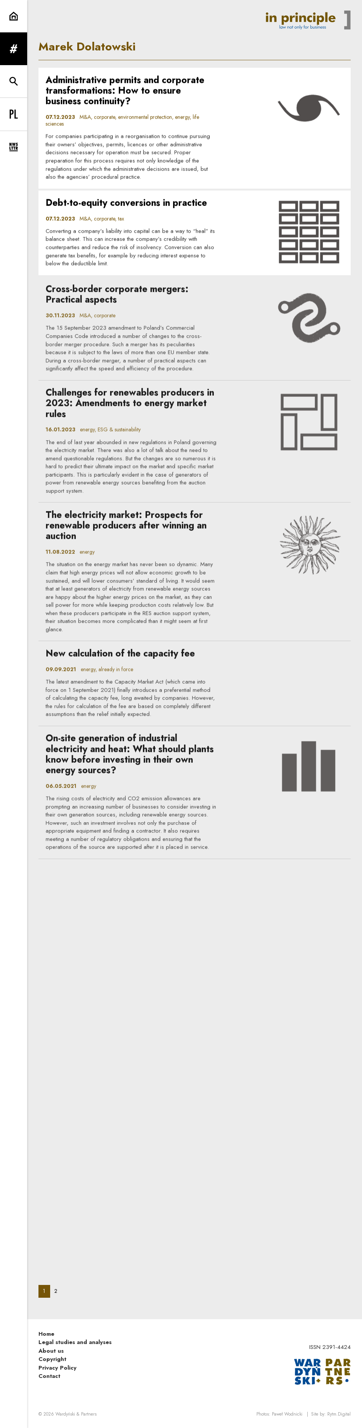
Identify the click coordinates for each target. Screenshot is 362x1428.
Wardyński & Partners (76, 1414)
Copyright (52, 1359)
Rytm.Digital (339, 1414)
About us (51, 1351)
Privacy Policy (57, 1368)
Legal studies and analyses (75, 1342)
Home (46, 1334)
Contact (49, 1376)
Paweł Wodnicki (287, 1414)
